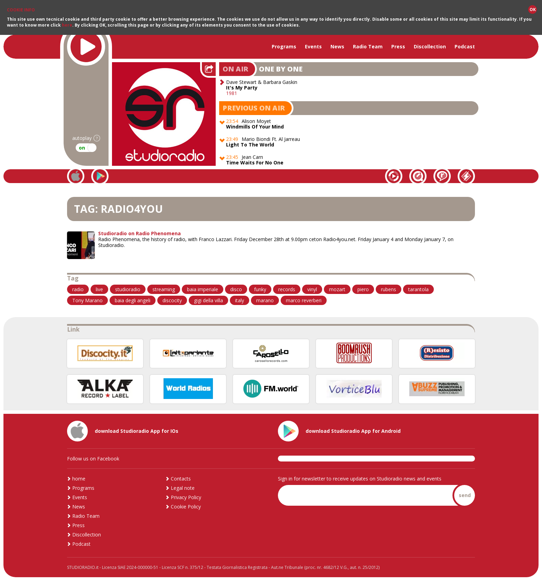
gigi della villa (208, 300)
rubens (388, 289)
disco (236, 289)
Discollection (430, 46)
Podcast (465, 46)
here (67, 25)
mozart (337, 289)
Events (313, 46)
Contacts (181, 478)
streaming (163, 289)
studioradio (127, 289)
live (99, 289)
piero (363, 289)
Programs (284, 46)
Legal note (183, 488)
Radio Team (368, 46)
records (286, 289)
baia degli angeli (132, 300)
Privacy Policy (186, 497)
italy (239, 300)
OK (533, 9)
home (78, 478)
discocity (172, 300)
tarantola (418, 289)
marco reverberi (303, 300)
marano (265, 300)
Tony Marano (87, 300)
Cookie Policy (186, 506)
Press (398, 46)
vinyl (312, 289)
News (337, 46)
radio (78, 289)
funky (260, 289)
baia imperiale (202, 289)
